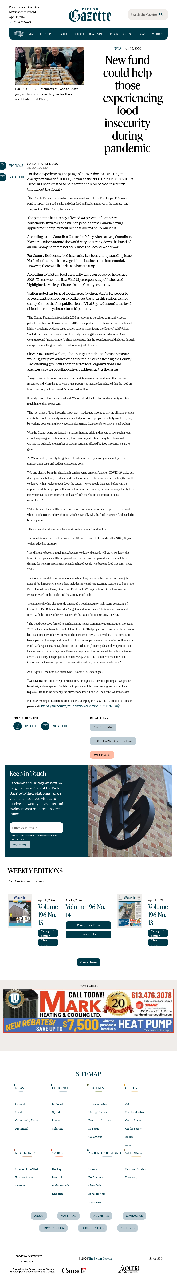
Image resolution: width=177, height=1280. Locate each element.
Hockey (56, 1169)
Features (63, 34)
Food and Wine (134, 1112)
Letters (56, 1120)
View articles (45, 942)
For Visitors (95, 1177)
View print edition (47, 933)
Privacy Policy (53, 1228)
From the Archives (100, 1120)
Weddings (158, 34)
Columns (57, 1128)
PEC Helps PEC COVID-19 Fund (113, 741)
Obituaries (94, 1202)
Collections (95, 1136)
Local (18, 1112)
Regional (57, 1193)
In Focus (93, 1128)
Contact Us (134, 1216)
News (31, 34)
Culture (79, 34)
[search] (161, 14)
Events (92, 1169)
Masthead (68, 1216)
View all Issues (88, 962)
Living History (97, 1112)
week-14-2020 (102, 754)
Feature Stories (24, 1177)
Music (129, 1145)
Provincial (21, 1128)
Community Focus (26, 1120)
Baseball (57, 1177)
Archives (128, 1228)
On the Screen (133, 1128)
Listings (20, 1185)
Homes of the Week (27, 1169)
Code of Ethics (92, 1228)
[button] (26, 726)
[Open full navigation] (19, 34)
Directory (131, 1177)
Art (127, 1104)
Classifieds (94, 1185)
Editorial (46, 34)
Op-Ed (56, 1112)
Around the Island (134, 34)
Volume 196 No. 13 (158, 914)
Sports (113, 34)
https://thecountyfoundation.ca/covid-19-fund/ (76, 705)
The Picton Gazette (100, 1258)
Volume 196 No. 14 (85, 910)
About (39, 1216)
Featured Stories (135, 1169)
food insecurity (103, 727)
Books (129, 1136)
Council (20, 1104)
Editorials (58, 1104)
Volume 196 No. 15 (48, 914)
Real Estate (96, 34)
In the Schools (60, 1185)
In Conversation (98, 1104)
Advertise (101, 1216)
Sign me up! (20, 844)
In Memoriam (96, 1193)
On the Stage (133, 1120)
